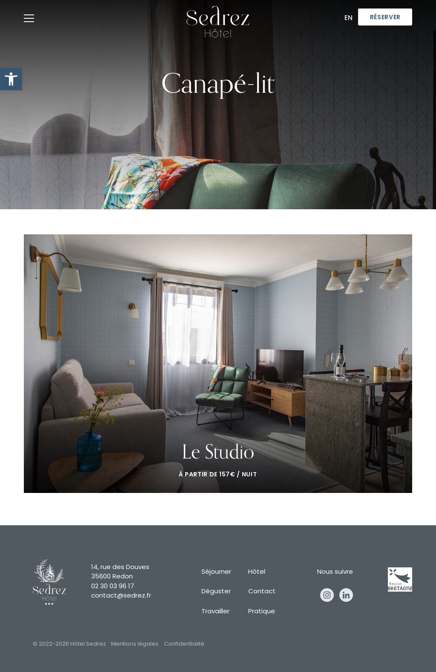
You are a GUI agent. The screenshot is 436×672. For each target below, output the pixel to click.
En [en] (348, 18)
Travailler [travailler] (215, 612)
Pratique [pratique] (261, 612)
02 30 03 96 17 (112, 587)
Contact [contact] (261, 592)
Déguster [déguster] (216, 592)
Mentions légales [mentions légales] (134, 644)
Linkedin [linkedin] (346, 595)
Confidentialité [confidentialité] (184, 644)
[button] (11, 79)
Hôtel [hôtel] (256, 572)
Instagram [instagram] (327, 595)
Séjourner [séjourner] (216, 572)
